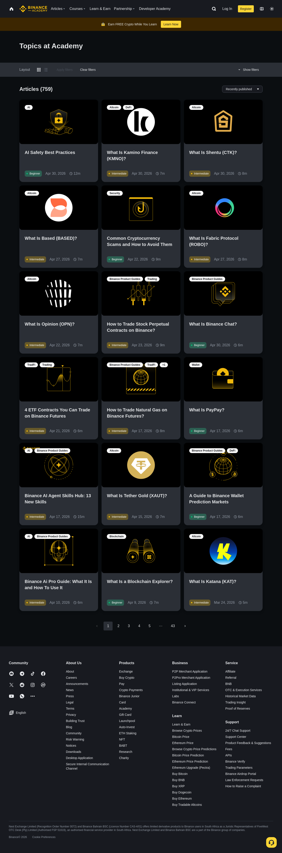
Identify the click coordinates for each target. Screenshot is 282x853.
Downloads (73, 752)
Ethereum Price (182, 743)
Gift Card (125, 714)
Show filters (248, 69)
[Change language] (261, 9)
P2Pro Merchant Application (191, 677)
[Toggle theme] (272, 8)
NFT (122, 739)
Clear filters (88, 69)
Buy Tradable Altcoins (187, 804)
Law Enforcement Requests (244, 780)
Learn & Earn (181, 724)
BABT (123, 745)
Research (125, 752)
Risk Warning (75, 739)
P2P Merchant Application (190, 671)
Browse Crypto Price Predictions (194, 749)
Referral (230, 677)
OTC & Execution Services (243, 690)
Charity (124, 758)
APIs (228, 755)
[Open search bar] (213, 9)
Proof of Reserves (237, 708)
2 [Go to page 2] (118, 626)
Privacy (71, 714)
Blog (69, 727)
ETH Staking (127, 733)
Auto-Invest (127, 727)
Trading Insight (235, 702)
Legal (69, 702)
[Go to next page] (185, 626)
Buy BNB (178, 780)
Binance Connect (184, 702)
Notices (71, 745)
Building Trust (75, 721)
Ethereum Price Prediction (190, 761)
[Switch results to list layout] (45, 69)
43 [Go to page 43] (173, 626)
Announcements (77, 684)
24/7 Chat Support (237, 730)
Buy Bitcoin (180, 774)
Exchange (126, 671)
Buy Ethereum (182, 798)
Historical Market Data (240, 696)
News (70, 690)
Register (246, 9)
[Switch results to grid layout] (38, 69)
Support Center (235, 737)
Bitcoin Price (180, 737)
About (70, 671)
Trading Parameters (238, 767)
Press (70, 696)
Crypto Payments (131, 690)
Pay (121, 684)
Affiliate (230, 671)
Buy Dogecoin (181, 792)
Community (74, 733)
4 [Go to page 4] (139, 626)
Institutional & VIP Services (190, 690)
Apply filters (64, 69)
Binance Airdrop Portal (240, 774)
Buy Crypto (126, 677)
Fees (228, 749)
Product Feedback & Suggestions (248, 743)
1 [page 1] (108, 626)
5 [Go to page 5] (149, 626)
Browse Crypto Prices (187, 730)
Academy (125, 708)
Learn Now (170, 24)
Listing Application (184, 684)
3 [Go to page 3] (129, 626)
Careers (71, 677)
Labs (175, 696)
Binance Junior (129, 696)
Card (122, 702)
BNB (228, 684)
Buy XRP (178, 786)
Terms (70, 708)
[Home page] (33, 8)
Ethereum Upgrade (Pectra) (191, 767)
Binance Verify (235, 761)
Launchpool (127, 721)
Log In (227, 9)
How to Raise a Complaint (243, 786)
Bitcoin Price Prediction (188, 755)
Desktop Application (79, 758)
